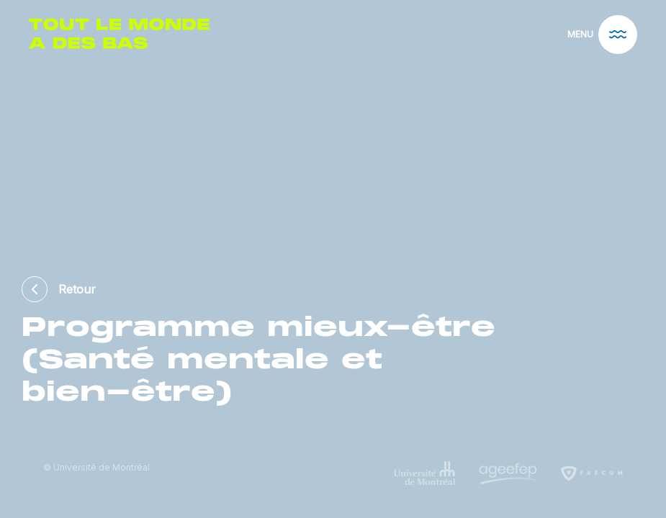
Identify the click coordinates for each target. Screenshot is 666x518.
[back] (40, 289)
